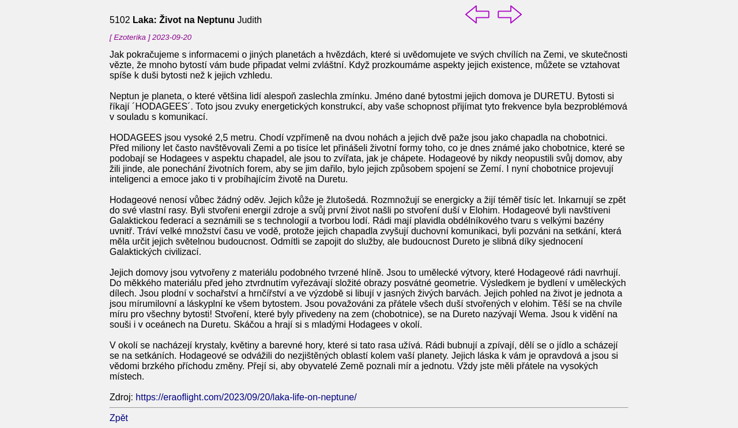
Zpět (119, 418)
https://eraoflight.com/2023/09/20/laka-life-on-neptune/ (245, 397)
